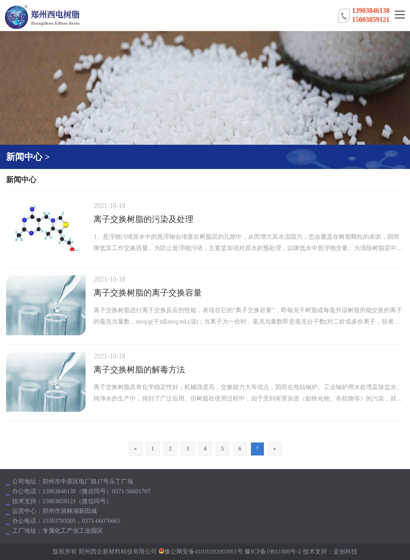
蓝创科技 (345, 551)
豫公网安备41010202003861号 (203, 551)
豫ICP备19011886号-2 (272, 551)
